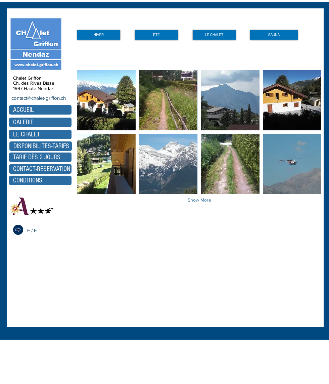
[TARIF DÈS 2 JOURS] (40, 157)
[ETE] (156, 35)
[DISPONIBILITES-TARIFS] (40, 146)
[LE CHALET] (214, 35)
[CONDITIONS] (40, 180)
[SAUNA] (274, 35)
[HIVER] (98, 35)
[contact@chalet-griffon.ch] (38, 97)
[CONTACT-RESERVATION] (40, 169)
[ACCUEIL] (40, 110)
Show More (199, 200)
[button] (106, 100)
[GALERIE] (40, 122)
